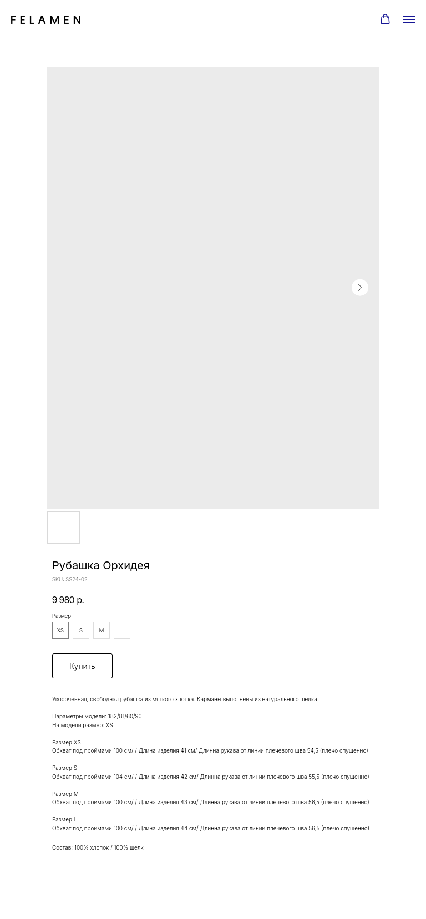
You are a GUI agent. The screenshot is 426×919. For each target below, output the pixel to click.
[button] (385, 19)
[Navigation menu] (409, 19)
